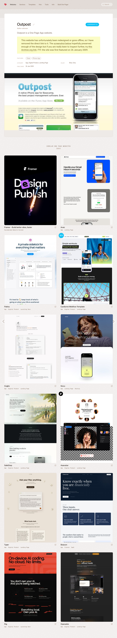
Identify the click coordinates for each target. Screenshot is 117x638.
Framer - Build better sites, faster (18, 227)
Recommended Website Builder (14, 230)
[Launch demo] (112, 307)
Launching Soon (26, 309)
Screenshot (92, 24)
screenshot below (62, 43)
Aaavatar (64, 465)
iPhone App (36, 58)
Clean (28, 58)
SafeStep (8, 465)
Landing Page (43, 63)
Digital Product (33, 63)
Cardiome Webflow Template (73, 306)
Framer (61, 394)
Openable (65, 624)
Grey (74, 63)
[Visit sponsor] (55, 227)
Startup (77, 388)
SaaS (72, 547)
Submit (58, 148)
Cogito (7, 386)
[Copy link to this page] (33, 24)
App (27, 63)
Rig (5, 624)
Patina (7, 306)
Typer (6, 545)
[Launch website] (112, 227)
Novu (63, 386)
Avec (63, 227)
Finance (66, 547)
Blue (70, 63)
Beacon (64, 545)
